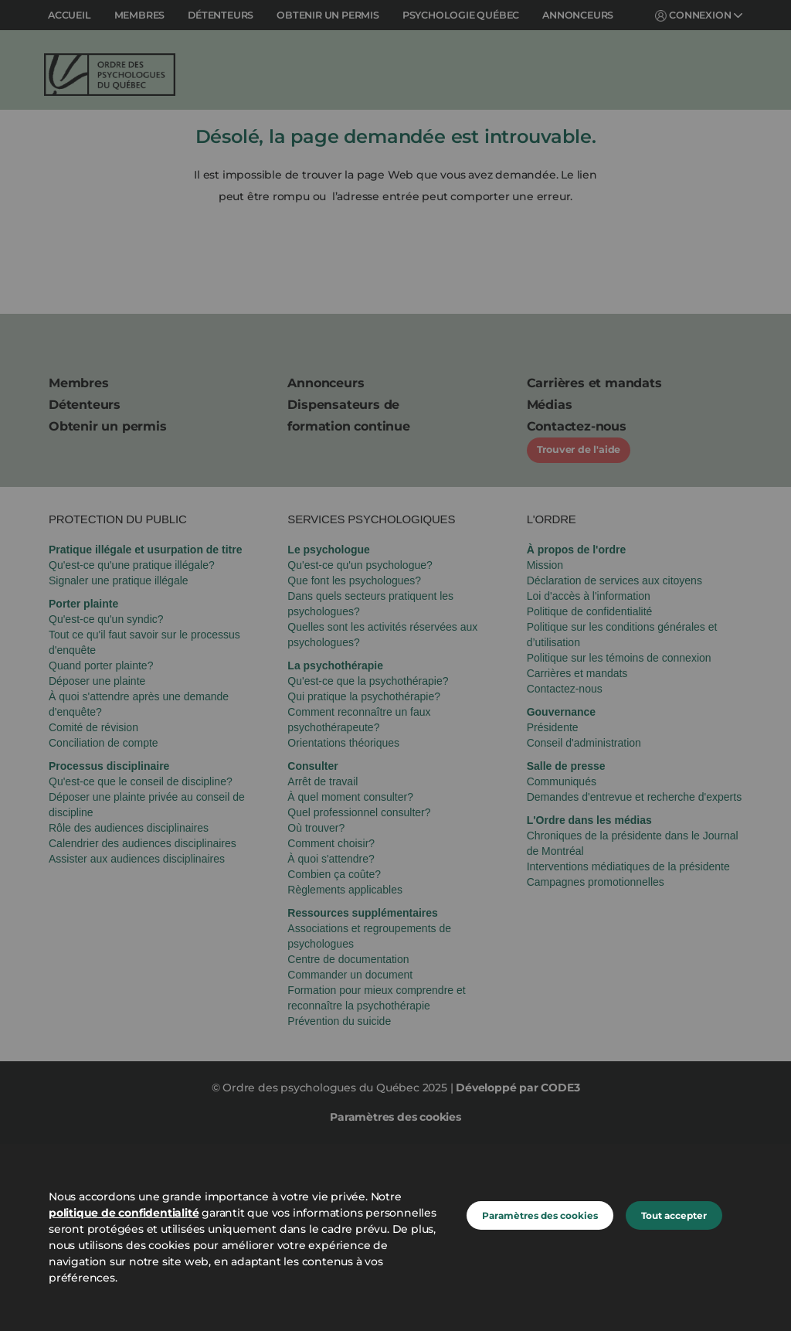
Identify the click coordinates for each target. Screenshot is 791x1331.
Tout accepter (674, 1215)
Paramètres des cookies (540, 1215)
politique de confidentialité (124, 1213)
